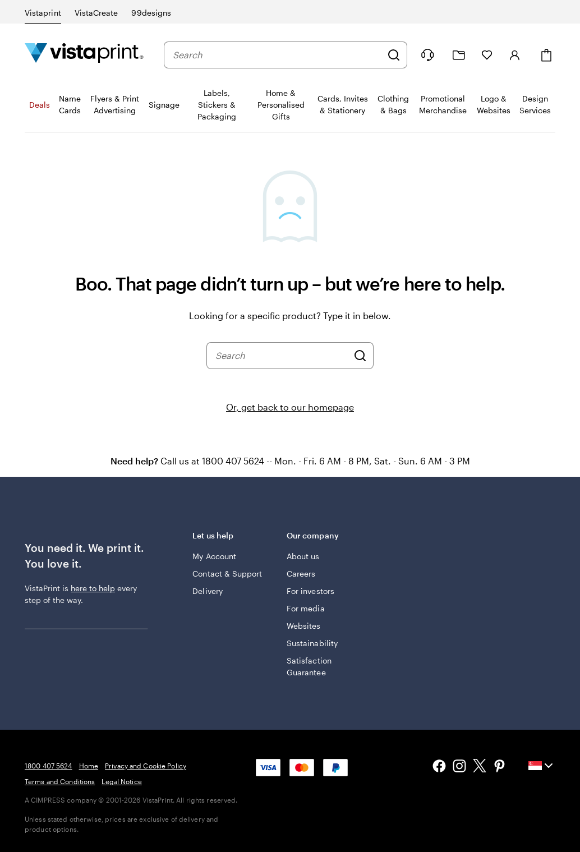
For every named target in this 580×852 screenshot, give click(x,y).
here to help (93, 588)
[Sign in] (515, 55)
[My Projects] (459, 55)
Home (88, 766)
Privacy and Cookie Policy (145, 766)
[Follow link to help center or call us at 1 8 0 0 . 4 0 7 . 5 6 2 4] (427, 55)
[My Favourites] (486, 55)
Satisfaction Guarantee (309, 666)
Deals (39, 104)
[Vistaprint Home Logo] (84, 54)
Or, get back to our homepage (290, 407)
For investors (310, 591)
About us (303, 556)
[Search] (394, 55)
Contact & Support (227, 573)
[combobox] (277, 55)
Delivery (207, 591)
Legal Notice (121, 781)
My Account (214, 556)
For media (306, 608)
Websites (304, 625)
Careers (301, 573)
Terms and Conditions (60, 781)
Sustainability (312, 643)
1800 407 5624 (48, 766)
